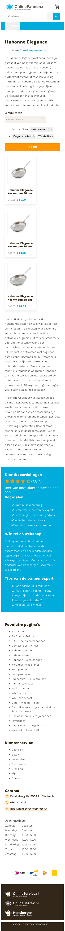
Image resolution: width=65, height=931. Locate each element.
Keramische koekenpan (26, 664)
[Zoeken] (26, 16)
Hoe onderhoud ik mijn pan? (33, 585)
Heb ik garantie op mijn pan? (33, 590)
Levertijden (19, 720)
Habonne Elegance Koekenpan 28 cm (20, 298)
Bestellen (17, 749)
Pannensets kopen (23, 683)
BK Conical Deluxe (23, 636)
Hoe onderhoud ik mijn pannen (31, 716)
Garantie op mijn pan (25, 702)
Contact (17, 778)
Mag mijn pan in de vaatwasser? (35, 595)
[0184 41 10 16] (16, 802)
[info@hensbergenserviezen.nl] (26, 809)
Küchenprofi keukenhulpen (29, 678)
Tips (14, 773)
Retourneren (20, 764)
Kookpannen (20, 669)
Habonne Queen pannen (27, 659)
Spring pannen (21, 688)
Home (15, 50)
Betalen (16, 754)
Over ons (17, 768)
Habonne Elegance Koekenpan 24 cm (20, 244)
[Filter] (32, 147)
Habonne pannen (22, 650)
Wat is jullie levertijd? (28, 600)
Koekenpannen (32, 50)
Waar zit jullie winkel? (28, 604)
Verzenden (18, 759)
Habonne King (20, 655)
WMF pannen (20, 693)
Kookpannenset (22, 674)
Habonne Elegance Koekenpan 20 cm (20, 191)
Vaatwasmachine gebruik (28, 725)
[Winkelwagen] (57, 7)
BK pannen (18, 631)
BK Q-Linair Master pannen (28, 641)
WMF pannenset (22, 698)
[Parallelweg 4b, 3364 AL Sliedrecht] (30, 796)
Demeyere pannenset (25, 645)
